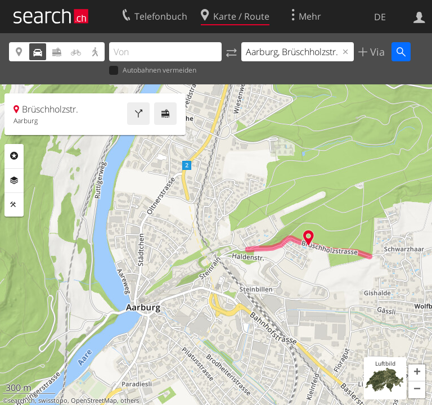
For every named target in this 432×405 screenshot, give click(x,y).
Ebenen (14, 180)
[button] (416, 372)
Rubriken (14, 156)
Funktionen (14, 205)
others (129, 400)
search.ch (21, 400)
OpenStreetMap (94, 400)
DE (380, 17)
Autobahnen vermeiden (152, 70)
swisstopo (53, 400)
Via (376, 51)
